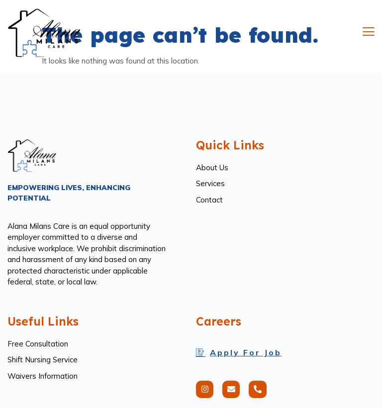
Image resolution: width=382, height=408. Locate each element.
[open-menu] (369, 33)
